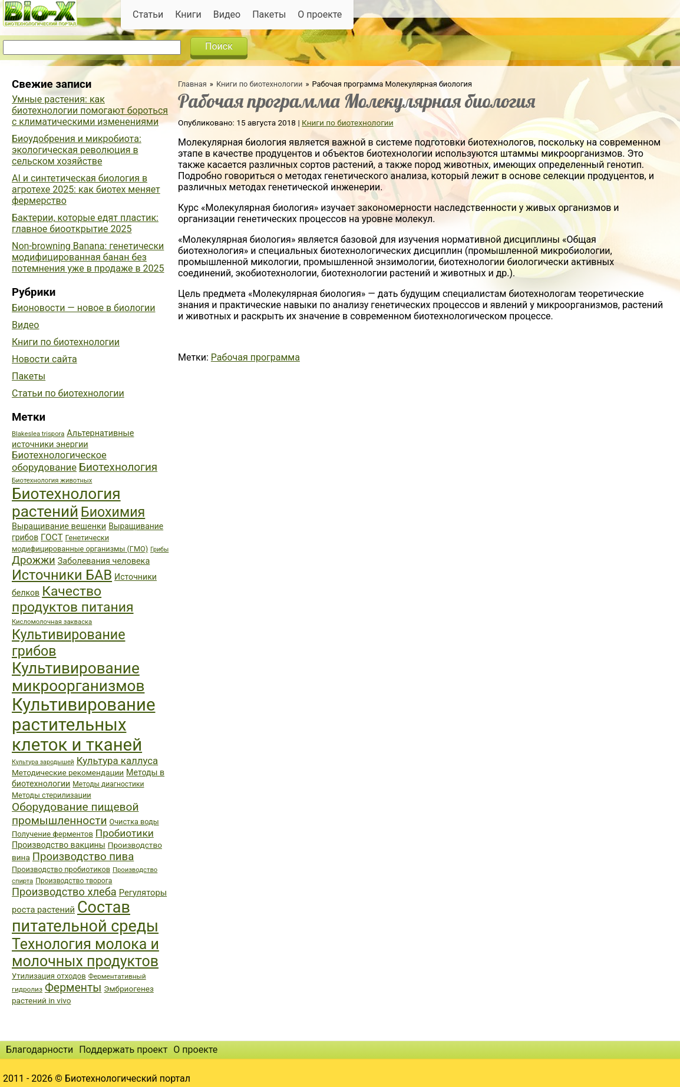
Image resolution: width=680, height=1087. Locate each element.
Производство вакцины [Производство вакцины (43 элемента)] (58, 845)
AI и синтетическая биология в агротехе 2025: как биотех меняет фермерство (86, 189)
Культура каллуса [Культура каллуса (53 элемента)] (117, 760)
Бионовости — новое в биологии (84, 307)
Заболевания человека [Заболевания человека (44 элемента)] (104, 561)
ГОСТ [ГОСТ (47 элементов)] (51, 537)
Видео (226, 14)
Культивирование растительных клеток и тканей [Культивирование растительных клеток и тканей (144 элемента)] (83, 725)
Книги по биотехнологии (259, 84)
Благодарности (39, 1049)
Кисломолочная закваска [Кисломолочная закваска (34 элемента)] (52, 622)
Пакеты (269, 14)
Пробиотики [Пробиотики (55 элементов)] (124, 833)
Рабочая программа (255, 357)
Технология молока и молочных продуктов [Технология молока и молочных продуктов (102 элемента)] (85, 953)
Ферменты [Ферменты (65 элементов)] (73, 988)
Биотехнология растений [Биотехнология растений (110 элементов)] (66, 502)
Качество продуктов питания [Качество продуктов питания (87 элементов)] (73, 599)
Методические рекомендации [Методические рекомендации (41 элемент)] (68, 772)
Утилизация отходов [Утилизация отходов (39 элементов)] (49, 976)
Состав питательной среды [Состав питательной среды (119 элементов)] (85, 917)
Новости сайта (44, 359)
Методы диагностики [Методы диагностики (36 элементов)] (108, 784)
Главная (192, 84)
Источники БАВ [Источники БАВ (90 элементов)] (62, 575)
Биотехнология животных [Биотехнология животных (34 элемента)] (52, 480)
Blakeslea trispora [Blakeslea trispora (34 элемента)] (38, 434)
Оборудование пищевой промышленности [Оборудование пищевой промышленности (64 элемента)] (75, 813)
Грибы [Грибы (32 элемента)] (159, 549)
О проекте (320, 14)
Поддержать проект (123, 1049)
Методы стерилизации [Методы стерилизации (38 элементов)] (51, 795)
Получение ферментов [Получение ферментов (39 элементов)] (52, 834)
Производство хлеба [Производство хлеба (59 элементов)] (64, 892)
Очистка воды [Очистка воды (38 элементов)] (134, 821)
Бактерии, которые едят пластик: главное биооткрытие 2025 (85, 223)
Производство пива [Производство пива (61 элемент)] (83, 856)
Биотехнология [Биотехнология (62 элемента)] (118, 467)
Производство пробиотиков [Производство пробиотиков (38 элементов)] (61, 869)
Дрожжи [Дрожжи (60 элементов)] (33, 560)
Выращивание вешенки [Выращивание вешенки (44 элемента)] (59, 526)
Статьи (148, 14)
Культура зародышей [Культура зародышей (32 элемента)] (43, 762)
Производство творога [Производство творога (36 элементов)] (73, 881)
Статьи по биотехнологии (68, 393)
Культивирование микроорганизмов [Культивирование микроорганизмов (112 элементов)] (78, 677)
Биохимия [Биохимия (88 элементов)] (113, 512)
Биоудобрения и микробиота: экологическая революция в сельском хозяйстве (76, 150)
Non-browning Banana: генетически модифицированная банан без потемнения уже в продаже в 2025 (88, 257)
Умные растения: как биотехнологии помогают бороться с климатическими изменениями (90, 110)
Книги (188, 14)
